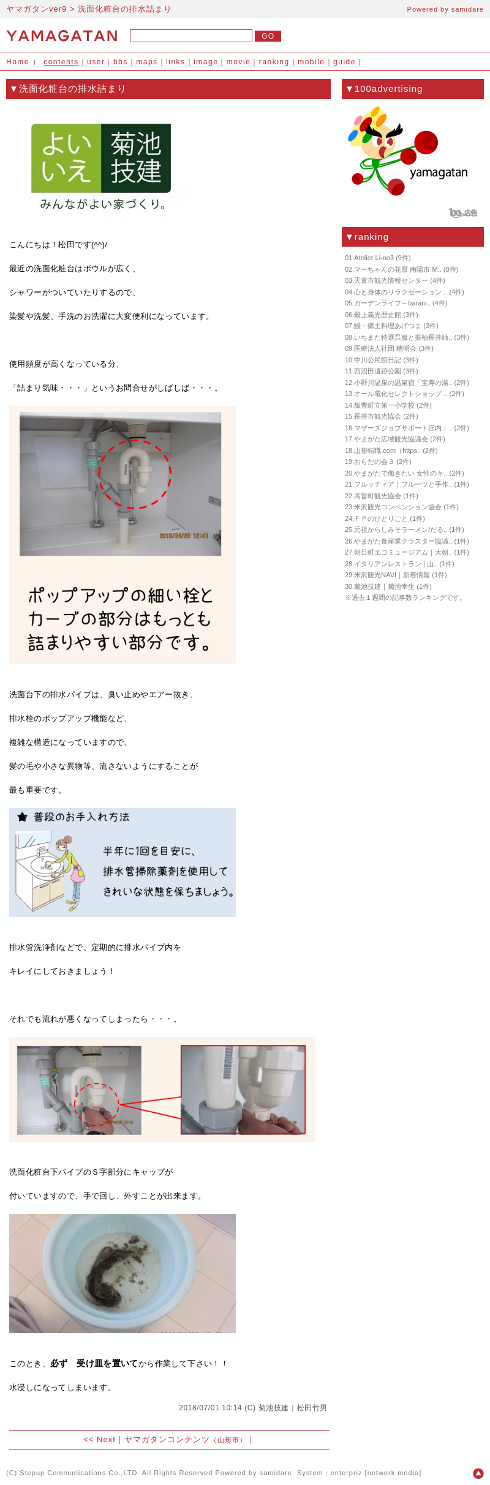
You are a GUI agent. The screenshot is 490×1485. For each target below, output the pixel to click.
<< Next (99, 1439)
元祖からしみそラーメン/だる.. (400, 529)
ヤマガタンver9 (36, 8)
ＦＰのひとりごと (381, 518)
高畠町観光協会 (377, 495)
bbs (120, 62)
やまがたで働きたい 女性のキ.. (400, 473)
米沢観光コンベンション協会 (398, 507)
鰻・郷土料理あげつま (387, 325)
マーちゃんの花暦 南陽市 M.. (397, 269)
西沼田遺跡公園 (377, 371)
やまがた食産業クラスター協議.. (403, 541)
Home (17, 62)
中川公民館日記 (377, 360)
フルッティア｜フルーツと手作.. (403, 484)
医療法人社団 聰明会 (385, 348)
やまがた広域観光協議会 (391, 439)
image (206, 62)
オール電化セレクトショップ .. (400, 393)
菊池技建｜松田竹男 (293, 1408)
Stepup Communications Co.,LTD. (80, 1472)
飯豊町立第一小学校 (384, 405)
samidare (467, 9)
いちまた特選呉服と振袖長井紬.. (403, 337)
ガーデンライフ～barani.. (392, 303)
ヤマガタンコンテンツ (185, 1439)
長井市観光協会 (377, 416)
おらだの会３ (374, 461)
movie (239, 62)
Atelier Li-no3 (374, 257)
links (176, 62)
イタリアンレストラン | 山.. (395, 563)
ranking (274, 62)
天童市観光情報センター (391, 280)
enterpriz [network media (375, 1472)
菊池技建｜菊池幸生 (384, 586)
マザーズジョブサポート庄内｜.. (403, 428)
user (96, 62)
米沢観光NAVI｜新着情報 (392, 574)
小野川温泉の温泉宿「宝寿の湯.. (403, 382)
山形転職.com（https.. (387, 450)
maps (146, 62)
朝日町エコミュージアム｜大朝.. (403, 552)
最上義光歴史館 (377, 314)
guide (344, 62)
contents (60, 62)
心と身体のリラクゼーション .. (400, 292)
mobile (311, 62)
